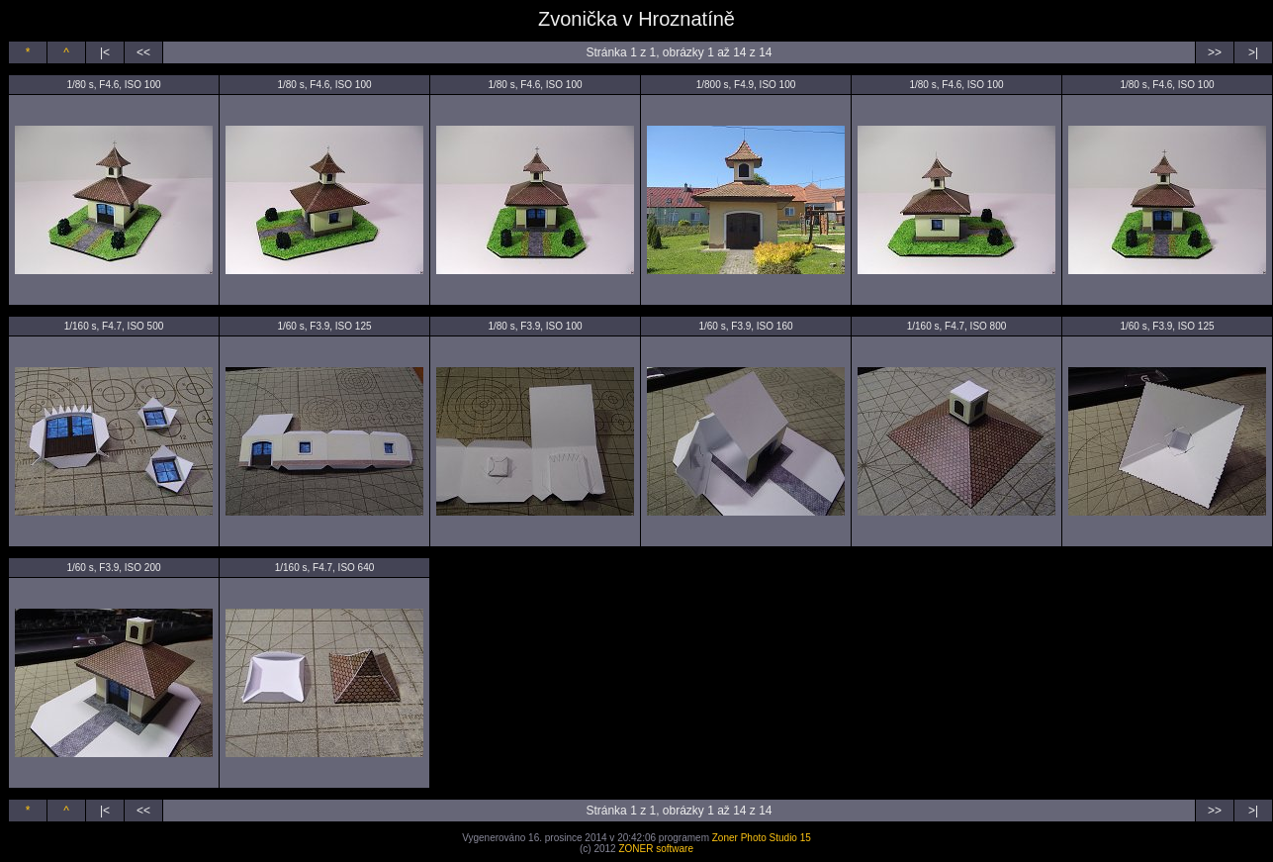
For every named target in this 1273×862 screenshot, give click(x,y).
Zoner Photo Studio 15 (761, 837)
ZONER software (655, 848)
